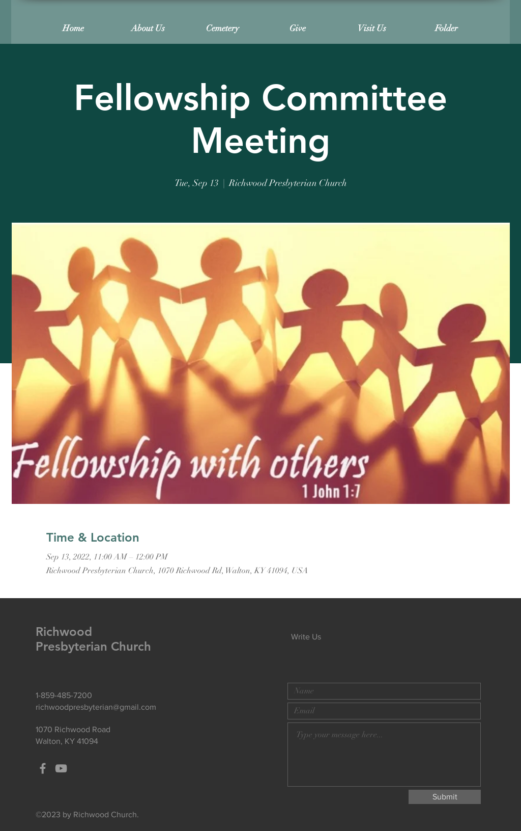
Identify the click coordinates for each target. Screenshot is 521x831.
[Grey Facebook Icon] (43, 768)
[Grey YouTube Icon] (61, 768)
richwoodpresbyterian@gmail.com (96, 707)
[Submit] (445, 797)
